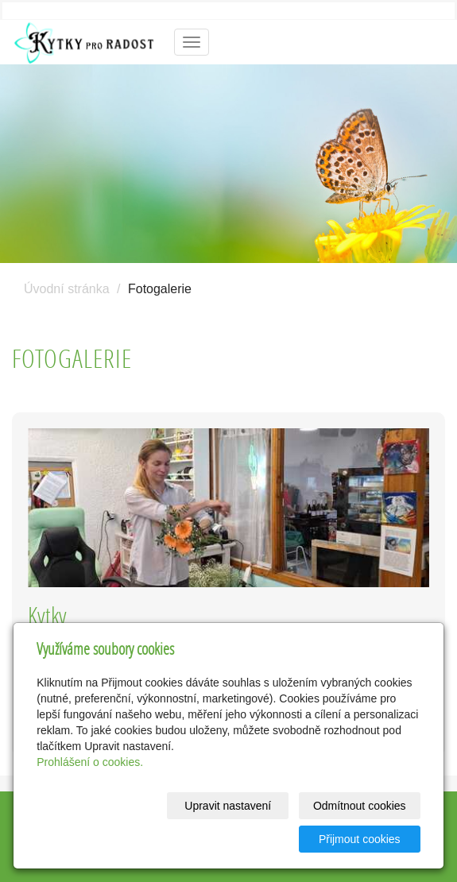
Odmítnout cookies (359, 805)
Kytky (47, 615)
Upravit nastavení (227, 805)
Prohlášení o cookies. (90, 762)
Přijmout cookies (360, 839)
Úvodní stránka (67, 289)
